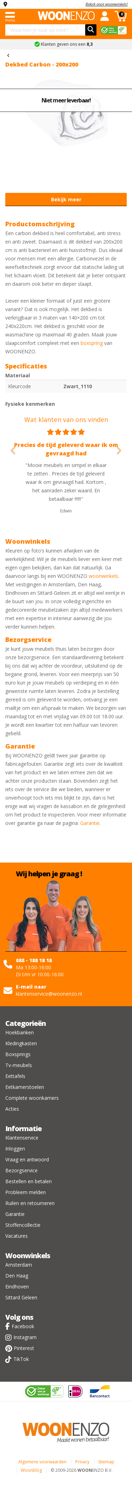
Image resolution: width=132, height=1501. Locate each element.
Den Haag (16, 1275)
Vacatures (16, 1235)
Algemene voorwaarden (42, 1462)
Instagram (25, 1337)
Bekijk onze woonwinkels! (107, 4)
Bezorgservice (21, 1170)
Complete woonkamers (32, 1098)
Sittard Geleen (21, 1297)
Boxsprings (18, 1054)
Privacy (82, 1462)
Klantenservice (21, 1137)
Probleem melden (25, 1192)
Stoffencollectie (22, 1225)
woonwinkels (103, 576)
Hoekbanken (19, 1032)
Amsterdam (18, 1264)
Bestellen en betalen (28, 1181)
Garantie (90, 823)
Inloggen (15, 1148)
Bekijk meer (66, 199)
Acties (12, 1108)
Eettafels (15, 1076)
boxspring (92, 343)
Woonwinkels (27, 1255)
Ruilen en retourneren (30, 1203)
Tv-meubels (18, 1065)
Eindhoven (17, 1286)
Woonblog (31, 1470)
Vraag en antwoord (27, 1159)
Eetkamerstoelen (24, 1087)
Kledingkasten (21, 1043)
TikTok (21, 1359)
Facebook (23, 1326)
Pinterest (24, 1348)
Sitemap (106, 1462)
